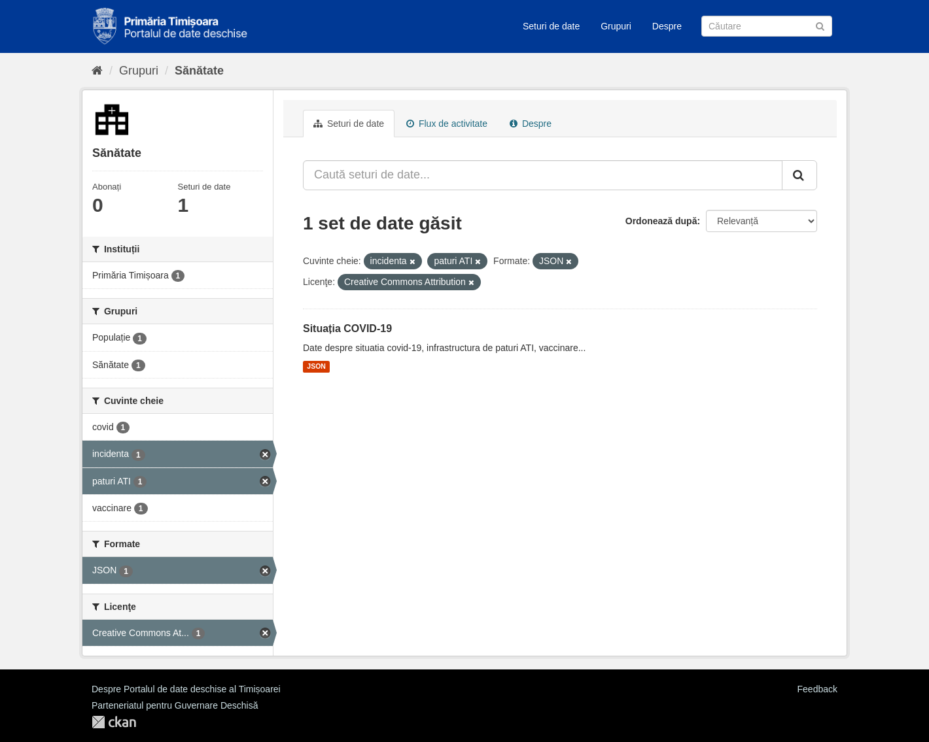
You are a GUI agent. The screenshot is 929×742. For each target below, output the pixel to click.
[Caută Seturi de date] (766, 26)
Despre (667, 26)
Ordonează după (661, 221)
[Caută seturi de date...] (542, 175)
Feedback (817, 689)
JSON (316, 367)
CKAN (114, 722)
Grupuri (616, 26)
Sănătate (199, 70)
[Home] (97, 70)
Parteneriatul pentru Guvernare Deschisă (175, 705)
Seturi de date (551, 26)
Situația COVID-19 (347, 328)
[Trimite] (820, 25)
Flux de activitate (446, 123)
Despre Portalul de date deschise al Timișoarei (186, 689)
